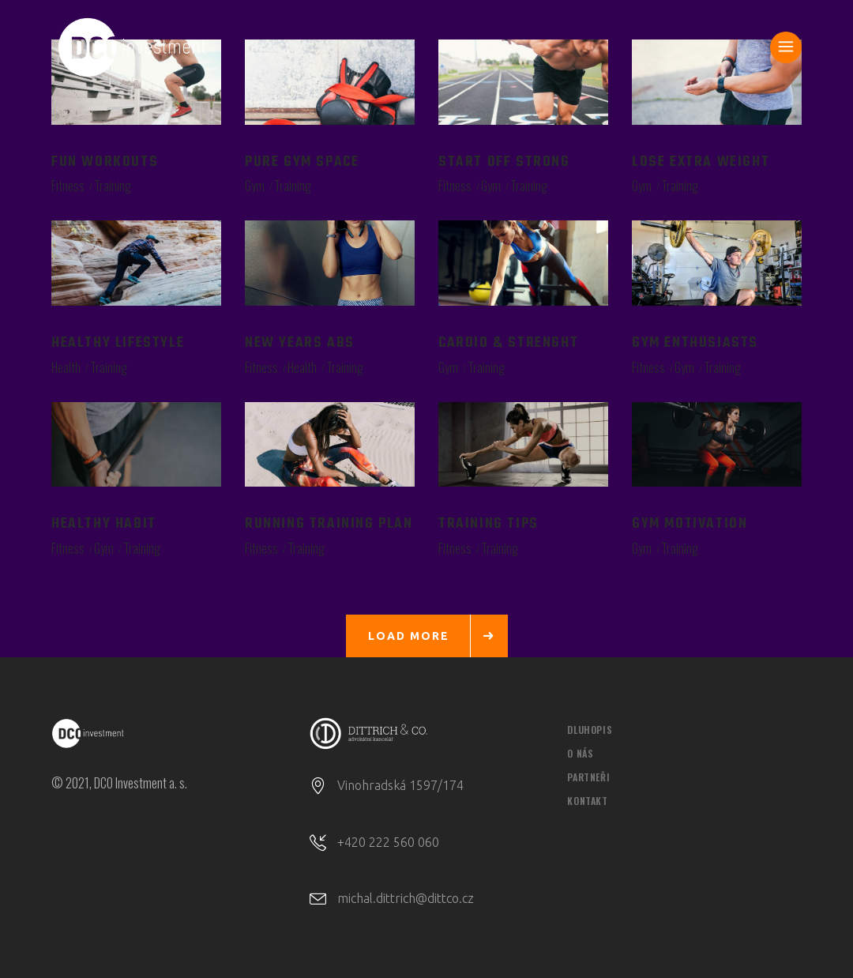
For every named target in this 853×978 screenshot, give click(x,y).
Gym (255, 185)
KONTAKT (587, 800)
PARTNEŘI (588, 777)
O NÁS (580, 753)
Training (112, 185)
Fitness (68, 185)
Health (66, 367)
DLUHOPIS (589, 729)
